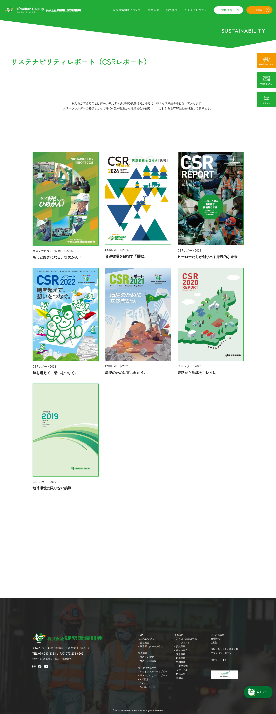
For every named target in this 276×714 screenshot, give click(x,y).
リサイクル (182, 669)
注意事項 (180, 654)
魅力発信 (142, 653)
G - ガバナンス (147, 687)
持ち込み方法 (183, 650)
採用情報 (226, 10)
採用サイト (218, 660)
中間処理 (180, 662)
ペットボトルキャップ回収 (153, 671)
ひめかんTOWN (148, 661)
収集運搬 (180, 658)
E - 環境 (144, 679)
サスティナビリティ (148, 667)
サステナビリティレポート (153, 675)
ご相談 (257, 10)
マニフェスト (183, 642)
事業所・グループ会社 (151, 646)
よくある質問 (217, 634)
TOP (140, 634)
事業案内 (179, 634)
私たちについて (146, 638)
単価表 (179, 677)
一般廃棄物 (182, 666)
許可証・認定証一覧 (186, 638)
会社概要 (144, 642)
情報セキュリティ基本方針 (224, 649)
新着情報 (215, 638)
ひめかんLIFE (147, 657)
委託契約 (180, 646)
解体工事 (180, 674)
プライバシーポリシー (222, 653)
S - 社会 (144, 683)
